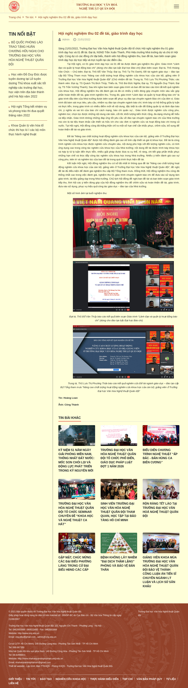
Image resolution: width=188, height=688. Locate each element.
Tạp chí (127, 679)
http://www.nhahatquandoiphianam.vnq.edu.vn (40, 658)
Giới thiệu (15, 679)
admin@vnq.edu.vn (46, 637)
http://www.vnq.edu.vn (28, 633)
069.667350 (18, 647)
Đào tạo (46, 679)
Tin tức (29, 17)
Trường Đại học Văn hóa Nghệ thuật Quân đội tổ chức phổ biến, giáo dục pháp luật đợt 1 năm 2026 (118, 458)
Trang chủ (15, 17)
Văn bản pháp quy (149, 679)
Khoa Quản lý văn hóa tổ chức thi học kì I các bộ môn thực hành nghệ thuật (27, 130)
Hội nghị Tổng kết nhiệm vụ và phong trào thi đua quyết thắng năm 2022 (28, 111)
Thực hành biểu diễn (104, 679)
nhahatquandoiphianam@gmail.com (33, 662)
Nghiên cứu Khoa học (71, 679)
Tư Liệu (171, 679)
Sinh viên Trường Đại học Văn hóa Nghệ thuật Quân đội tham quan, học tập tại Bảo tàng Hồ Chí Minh (118, 512)
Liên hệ (14, 683)
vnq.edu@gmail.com (25, 637)
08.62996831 (19, 655)
